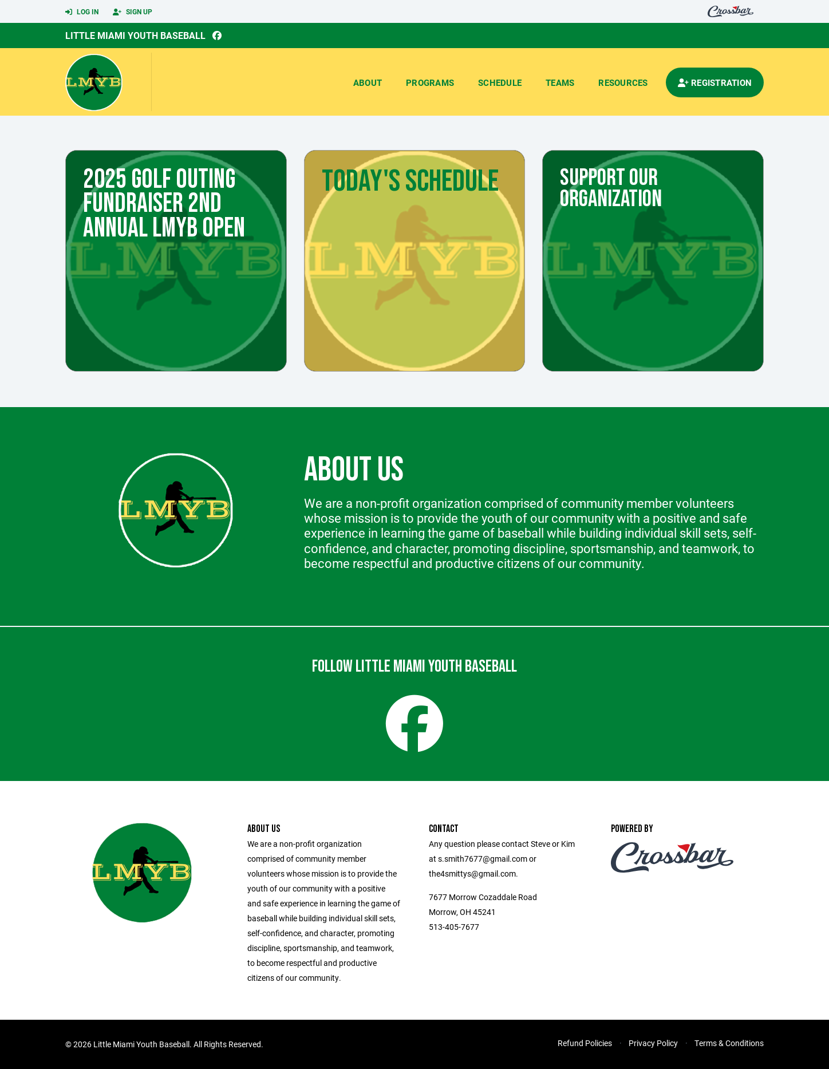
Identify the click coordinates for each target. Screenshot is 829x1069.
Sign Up (132, 12)
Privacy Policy (653, 1043)
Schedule (500, 82)
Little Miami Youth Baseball (135, 35)
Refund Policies (585, 1043)
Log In (81, 12)
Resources (623, 82)
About (367, 82)
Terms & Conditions (729, 1043)
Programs (430, 82)
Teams (560, 82)
